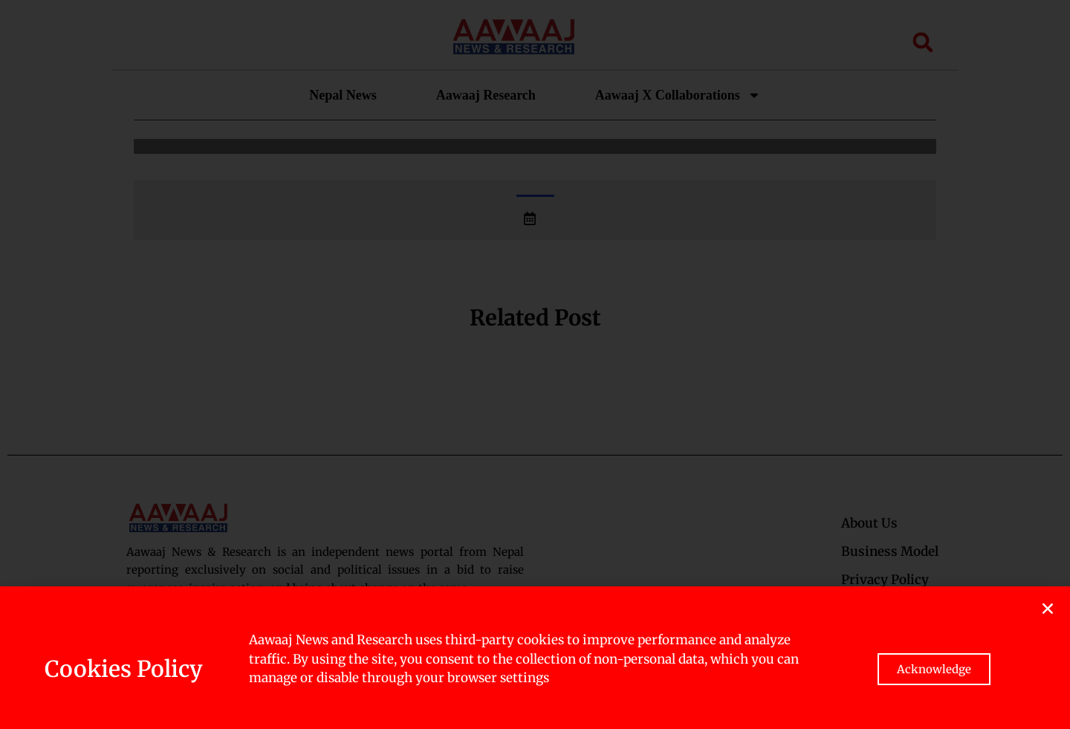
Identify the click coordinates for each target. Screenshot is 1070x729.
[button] (1047, 608)
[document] (535, 364)
